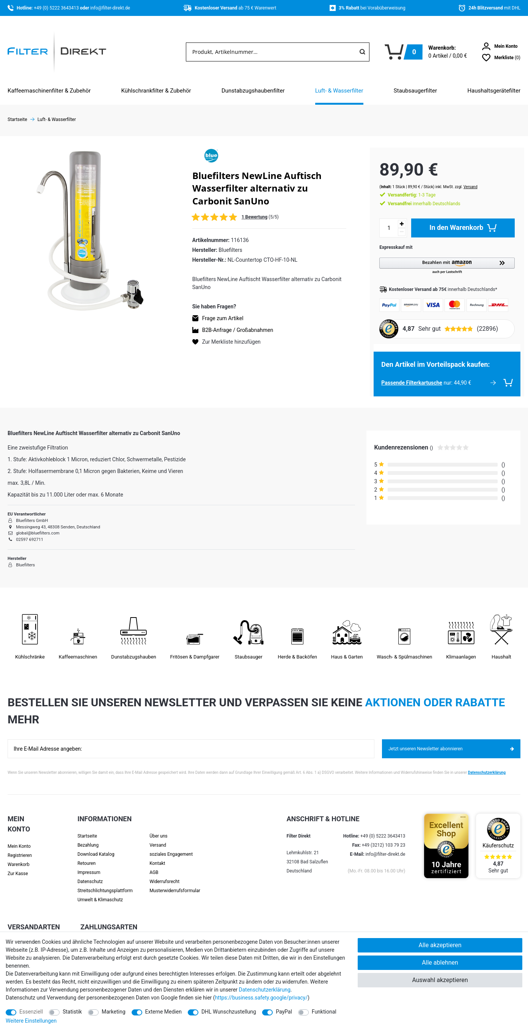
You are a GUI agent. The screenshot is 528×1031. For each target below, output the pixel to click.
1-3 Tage (404, 187)
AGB (153, 865)
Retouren (86, 855)
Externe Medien (163, 1012)
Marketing (114, 1012)
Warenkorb (19, 857)
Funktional (324, 1012)
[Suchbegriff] (270, 52)
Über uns (158, 828)
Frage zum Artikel (223, 318)
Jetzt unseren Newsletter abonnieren (451, 741)
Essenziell (31, 1012)
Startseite (87, 828)
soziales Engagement (171, 846)
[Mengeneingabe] (381, 220)
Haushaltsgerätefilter (493, 90)
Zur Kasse (18, 866)
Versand (463, 179)
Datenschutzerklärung (487, 765)
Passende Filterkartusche (404, 375)
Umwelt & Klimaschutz (100, 892)
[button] (443, 258)
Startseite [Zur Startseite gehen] (17, 119)
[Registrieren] (27, 847)
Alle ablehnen (440, 962)
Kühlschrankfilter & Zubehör (156, 90)
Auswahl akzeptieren (440, 980)
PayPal (284, 1012)
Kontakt (157, 855)
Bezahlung (88, 837)
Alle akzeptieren (440, 945)
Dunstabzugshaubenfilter (253, 90)
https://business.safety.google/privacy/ (261, 998)
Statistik (72, 1012)
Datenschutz (90, 874)
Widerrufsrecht (164, 874)
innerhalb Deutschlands (416, 196)
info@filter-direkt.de (110, 8)
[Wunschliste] (501, 57)
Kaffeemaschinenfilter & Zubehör (49, 90)
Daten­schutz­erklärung (265, 990)
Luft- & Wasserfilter (339, 90)
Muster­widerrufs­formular (174, 883)
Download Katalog (95, 846)
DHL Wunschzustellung (228, 1012)
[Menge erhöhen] (394, 216)
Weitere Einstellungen (31, 1021)
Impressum (88, 865)
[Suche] (362, 52)
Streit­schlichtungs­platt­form (105, 883)
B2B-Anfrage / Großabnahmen (237, 330)
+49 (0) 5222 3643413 (57, 8)
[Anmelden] (500, 46)
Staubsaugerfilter (415, 90)
